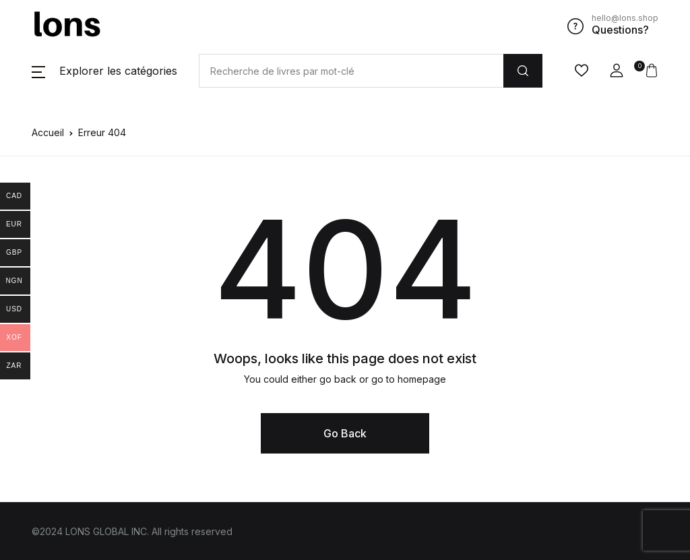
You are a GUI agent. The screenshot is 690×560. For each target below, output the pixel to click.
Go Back (345, 433)
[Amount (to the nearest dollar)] (351, 71)
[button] (104, 70)
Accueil (48, 132)
